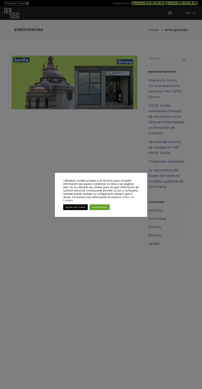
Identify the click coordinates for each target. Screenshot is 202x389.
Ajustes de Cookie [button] (75, 207)
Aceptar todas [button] (99, 207)
